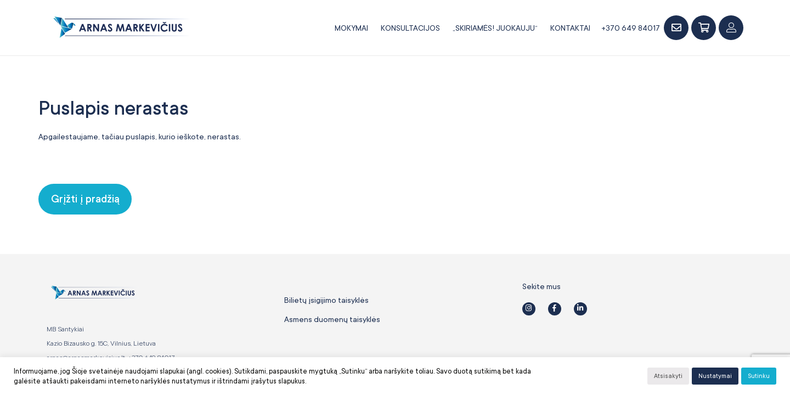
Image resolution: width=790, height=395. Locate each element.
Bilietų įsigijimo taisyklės (326, 300)
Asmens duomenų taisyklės (332, 319)
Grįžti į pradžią (85, 199)
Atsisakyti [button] (668, 376)
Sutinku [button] (759, 376)
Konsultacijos (410, 28)
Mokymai (351, 28)
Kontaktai (570, 28)
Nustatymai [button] (715, 376)
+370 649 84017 (630, 28)
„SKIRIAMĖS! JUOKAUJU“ (495, 28)
